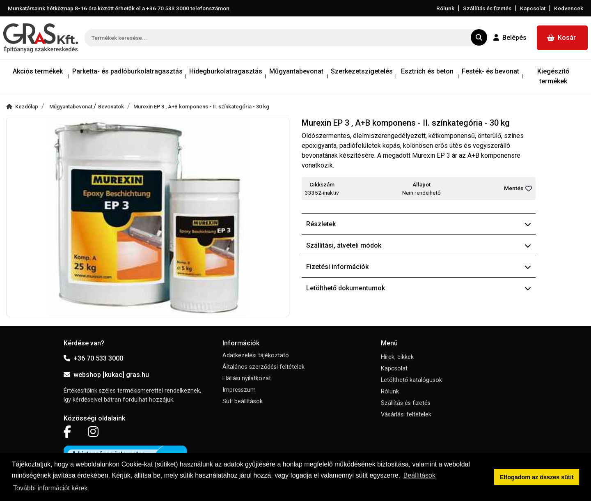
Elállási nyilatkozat (246, 378)
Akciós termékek (38, 71)
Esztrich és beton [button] (427, 71)
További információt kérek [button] (50, 488)
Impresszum (239, 389)
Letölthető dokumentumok (418, 288)
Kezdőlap (22, 106)
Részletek (418, 224)
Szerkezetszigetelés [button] (362, 71)
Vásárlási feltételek (406, 414)
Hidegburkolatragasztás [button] (225, 71)
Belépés (510, 37)
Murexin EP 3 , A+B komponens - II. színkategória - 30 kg (201, 106)
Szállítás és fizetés (487, 8)
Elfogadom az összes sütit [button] (537, 477)
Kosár (561, 37)
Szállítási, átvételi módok (418, 245)
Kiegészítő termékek (553, 76)
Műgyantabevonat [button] (296, 71)
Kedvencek (568, 8)
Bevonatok (111, 106)
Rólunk (445, 8)
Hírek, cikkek (397, 357)
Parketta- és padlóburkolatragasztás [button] (127, 71)
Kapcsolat (532, 8)
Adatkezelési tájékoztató (255, 355)
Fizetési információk (418, 267)
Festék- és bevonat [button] (490, 71)
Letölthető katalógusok (411, 380)
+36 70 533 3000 (93, 358)
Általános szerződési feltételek (263, 366)
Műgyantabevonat (71, 106)
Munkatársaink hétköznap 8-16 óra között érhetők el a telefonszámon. (119, 8)
